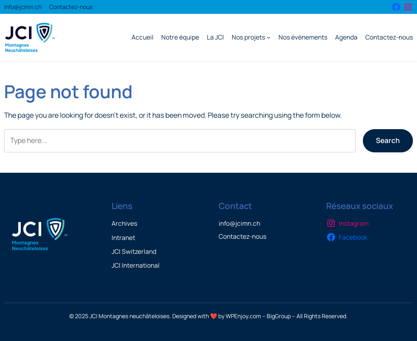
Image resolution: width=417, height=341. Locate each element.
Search (388, 140)
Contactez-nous (70, 7)
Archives (124, 223)
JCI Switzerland (134, 251)
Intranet (123, 237)
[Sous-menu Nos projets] (268, 37)
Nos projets (248, 37)
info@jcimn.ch (23, 7)
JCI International (136, 265)
